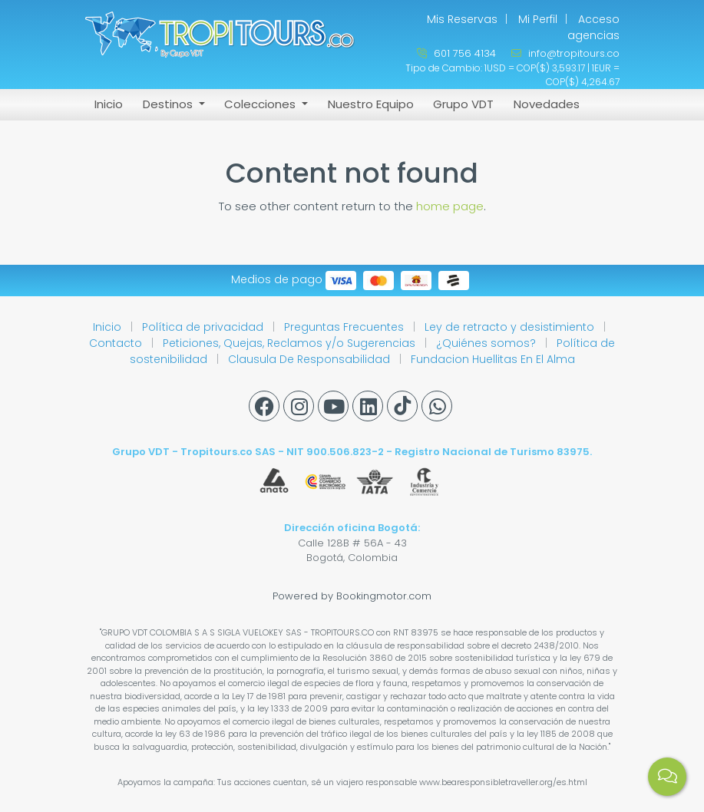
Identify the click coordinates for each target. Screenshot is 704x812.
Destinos (169, 104)
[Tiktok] (402, 406)
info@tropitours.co (565, 53)
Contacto (117, 343)
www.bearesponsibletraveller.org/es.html (503, 782)
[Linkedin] (367, 406)
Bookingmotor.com (383, 596)
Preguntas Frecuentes (345, 327)
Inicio (108, 104)
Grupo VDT (463, 104)
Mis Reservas (462, 19)
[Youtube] (333, 406)
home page (450, 206)
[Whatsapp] (436, 406)
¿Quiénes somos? (487, 343)
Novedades (547, 104)
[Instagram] (298, 406)
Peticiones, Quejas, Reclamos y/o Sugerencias (290, 343)
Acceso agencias (593, 27)
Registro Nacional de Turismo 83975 (492, 451)
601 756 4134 (456, 53)
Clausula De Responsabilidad (310, 359)
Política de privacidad (204, 327)
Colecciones (261, 104)
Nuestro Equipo (371, 104)
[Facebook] (264, 406)
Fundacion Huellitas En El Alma (493, 359)
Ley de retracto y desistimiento (511, 327)
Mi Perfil (537, 19)
